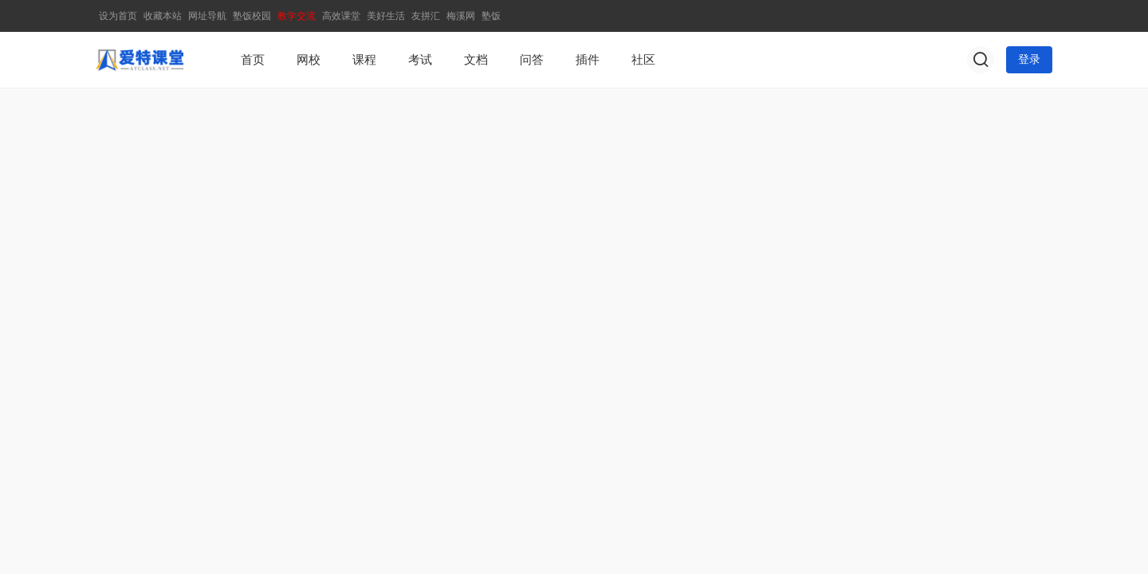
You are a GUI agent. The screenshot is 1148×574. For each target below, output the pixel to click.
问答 (532, 59)
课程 (364, 59)
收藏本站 (163, 16)
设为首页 (118, 16)
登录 (1029, 59)
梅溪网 (460, 16)
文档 (476, 59)
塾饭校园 (252, 16)
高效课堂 (341, 16)
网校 (308, 59)
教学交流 (296, 16)
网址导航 (207, 16)
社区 (643, 59)
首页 (253, 59)
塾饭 (491, 16)
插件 (588, 59)
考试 (420, 59)
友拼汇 (425, 16)
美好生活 (386, 16)
